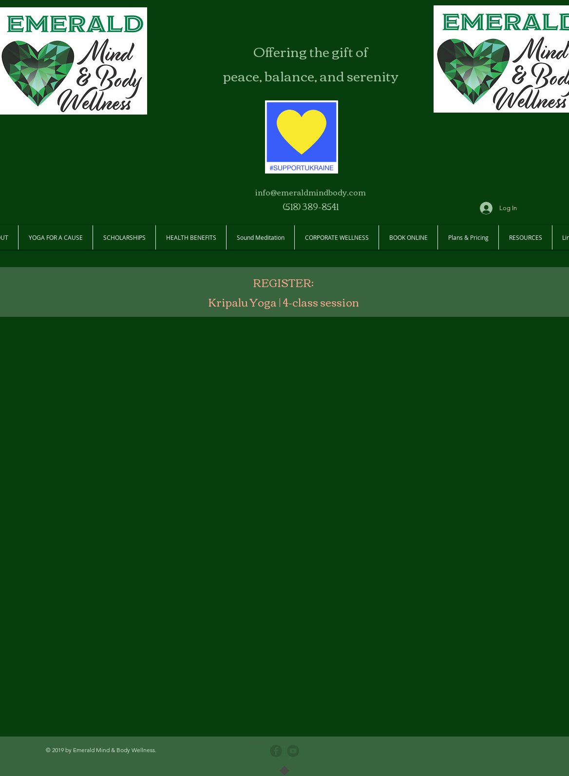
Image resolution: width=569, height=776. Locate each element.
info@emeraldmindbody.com (310, 192)
